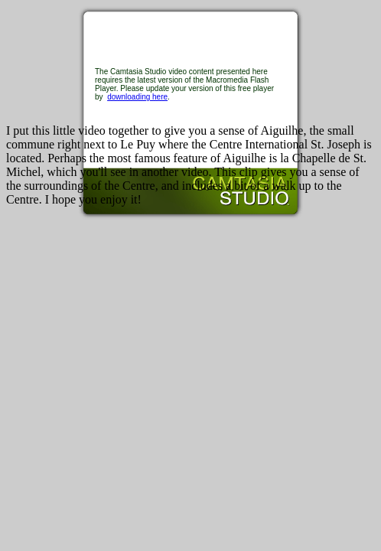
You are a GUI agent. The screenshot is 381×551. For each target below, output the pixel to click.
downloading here (137, 97)
